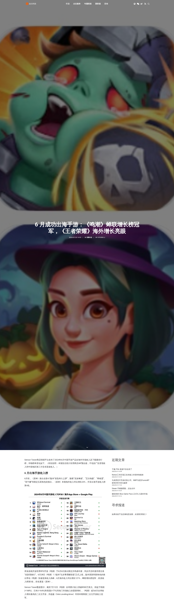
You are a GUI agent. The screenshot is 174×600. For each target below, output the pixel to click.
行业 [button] (68, 5)
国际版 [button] (98, 5)
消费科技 (89, 237)
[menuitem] (67, 5)
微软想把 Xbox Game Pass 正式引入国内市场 (129, 494)
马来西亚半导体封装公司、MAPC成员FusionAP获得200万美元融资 (130, 481)
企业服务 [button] (77, 5)
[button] (134, 5)
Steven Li (101, 237)
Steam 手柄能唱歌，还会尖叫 (123, 488)
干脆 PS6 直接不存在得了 (122, 469)
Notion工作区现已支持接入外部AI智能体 (127, 475)
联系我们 (142, 514)
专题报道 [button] (88, 5)
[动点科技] (31, 5)
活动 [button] (106, 5)
